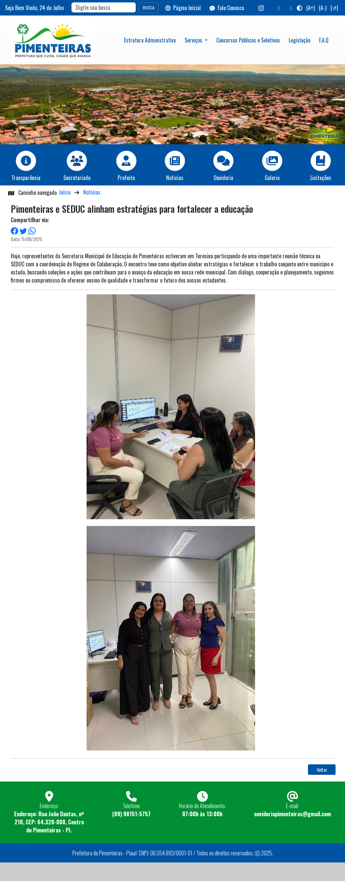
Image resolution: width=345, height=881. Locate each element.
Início (64, 192)
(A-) (322, 8)
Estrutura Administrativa (150, 40)
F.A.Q (323, 40)
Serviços (194, 40)
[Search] (103, 7)
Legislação (299, 40)
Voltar (322, 769)
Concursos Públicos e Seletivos (248, 40)
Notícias (91, 192)
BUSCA (148, 7)
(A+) (310, 8)
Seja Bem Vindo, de (34, 8)
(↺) (334, 8)
